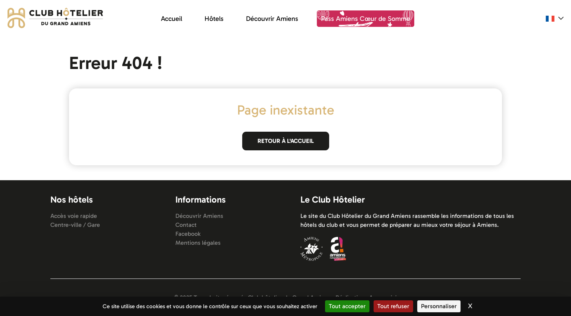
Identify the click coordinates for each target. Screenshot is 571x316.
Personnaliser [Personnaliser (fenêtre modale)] (439, 306)
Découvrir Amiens (272, 19)
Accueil (171, 19)
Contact (186, 224)
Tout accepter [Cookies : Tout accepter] (347, 306)
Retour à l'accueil (286, 140)
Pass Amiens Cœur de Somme (365, 19)
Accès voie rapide (73, 215)
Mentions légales (198, 242)
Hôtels (214, 19)
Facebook (187, 233)
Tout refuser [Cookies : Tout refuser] (393, 306)
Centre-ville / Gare (75, 224)
